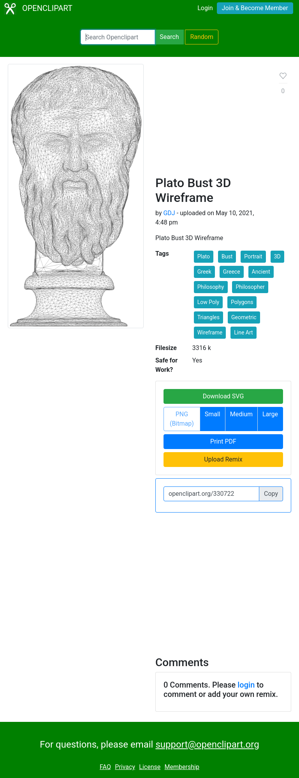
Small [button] (212, 414)
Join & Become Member (255, 8)
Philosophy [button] (210, 287)
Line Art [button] (243, 332)
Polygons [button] (242, 302)
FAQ (105, 767)
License (149, 767)
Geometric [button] (244, 317)
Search (169, 37)
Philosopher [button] (250, 287)
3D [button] (277, 256)
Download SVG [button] (223, 396)
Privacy (125, 767)
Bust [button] (227, 256)
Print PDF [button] (223, 441)
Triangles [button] (208, 317)
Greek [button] (204, 272)
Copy (271, 493)
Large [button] (270, 414)
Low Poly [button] (208, 302)
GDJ (169, 213)
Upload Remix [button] (223, 459)
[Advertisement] (211, 123)
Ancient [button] (261, 272)
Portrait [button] (253, 256)
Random (201, 37)
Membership (182, 767)
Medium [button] (241, 414)
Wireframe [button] (210, 332)
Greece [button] (231, 272)
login (246, 685)
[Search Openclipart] (118, 37)
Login (205, 8)
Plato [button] (203, 256)
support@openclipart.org (207, 744)
